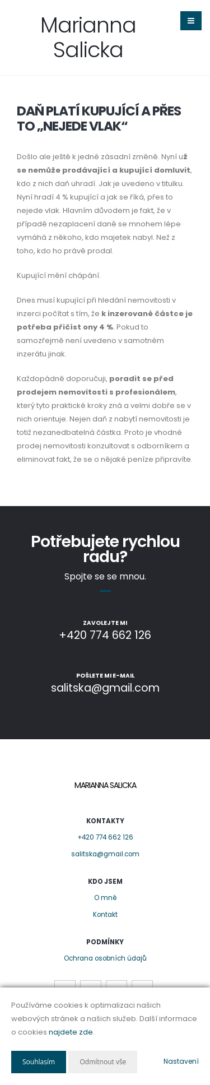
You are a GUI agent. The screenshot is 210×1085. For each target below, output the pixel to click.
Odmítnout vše (103, 1062)
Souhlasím (38, 1062)
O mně (105, 897)
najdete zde (71, 1032)
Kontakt (105, 914)
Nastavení (181, 1061)
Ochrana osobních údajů (105, 958)
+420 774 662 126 (105, 837)
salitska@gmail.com (105, 854)
